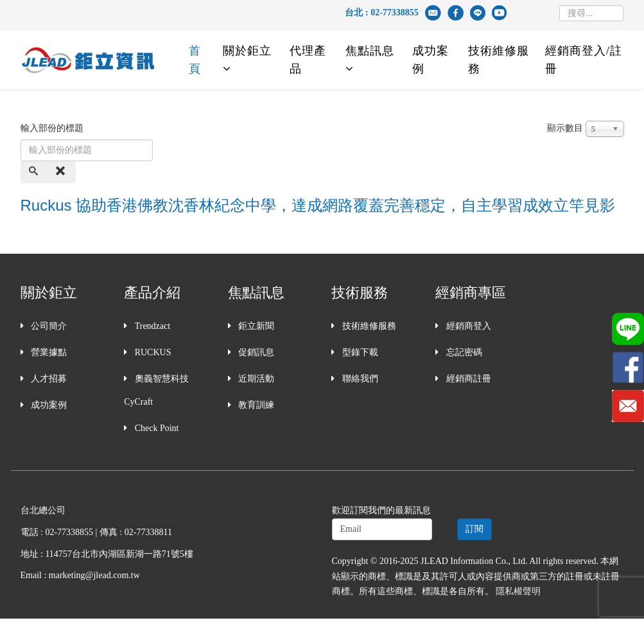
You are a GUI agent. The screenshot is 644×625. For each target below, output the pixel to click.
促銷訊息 (255, 352)
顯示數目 (565, 128)
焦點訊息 (369, 50)
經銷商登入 (467, 326)
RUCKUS (151, 352)
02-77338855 (394, 12)
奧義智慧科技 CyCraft (156, 390)
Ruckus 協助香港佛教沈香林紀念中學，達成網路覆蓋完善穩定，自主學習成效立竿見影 (318, 205)
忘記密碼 (463, 352)
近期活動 (255, 378)
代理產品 (308, 59)
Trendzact (151, 326)
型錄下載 (359, 352)
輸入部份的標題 (53, 128)
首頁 (195, 59)
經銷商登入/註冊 (583, 59)
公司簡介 (48, 326)
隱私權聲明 (518, 591)
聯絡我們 (359, 378)
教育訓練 (255, 405)
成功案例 (430, 59)
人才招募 (48, 378)
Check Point (155, 428)
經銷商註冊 (467, 378)
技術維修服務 (498, 59)
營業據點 (48, 352)
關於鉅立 (247, 50)
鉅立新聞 (255, 326)
